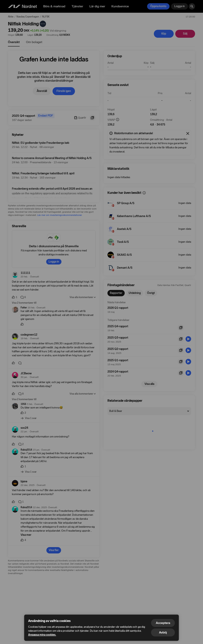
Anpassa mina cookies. (42, 634)
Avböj (163, 632)
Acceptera (163, 623)
